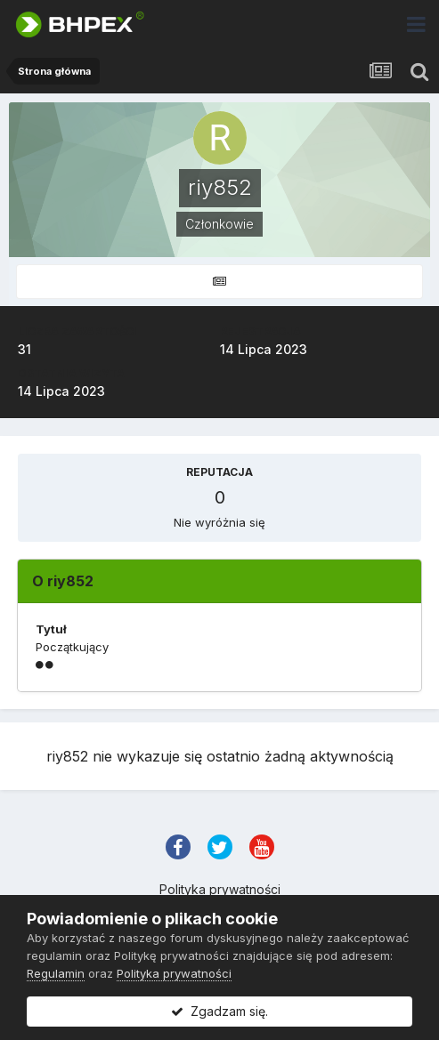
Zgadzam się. (219, 1011)
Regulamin (56, 973)
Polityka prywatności (219, 889)
